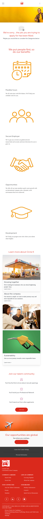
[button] (3, 3)
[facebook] (7, 499)
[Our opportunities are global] (21, 430)
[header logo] (21, 3)
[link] (21, 463)
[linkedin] (13, 499)
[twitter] (18, 499)
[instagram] (24, 499)
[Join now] (21, 410)
